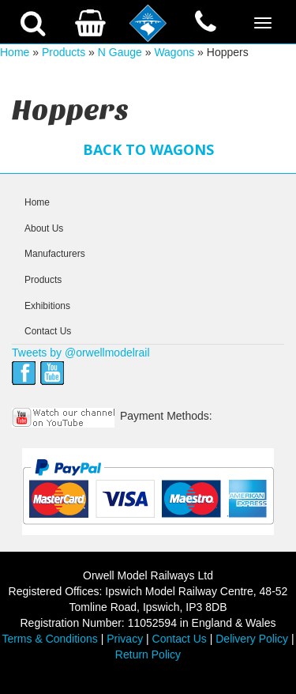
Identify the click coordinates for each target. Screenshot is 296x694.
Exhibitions (47, 305)
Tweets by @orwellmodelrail (81, 352)
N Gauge (120, 52)
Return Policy (148, 654)
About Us (43, 228)
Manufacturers (54, 253)
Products (63, 52)
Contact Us (47, 331)
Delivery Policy (251, 638)
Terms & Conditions (49, 638)
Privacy (125, 638)
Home (14, 52)
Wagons (174, 52)
